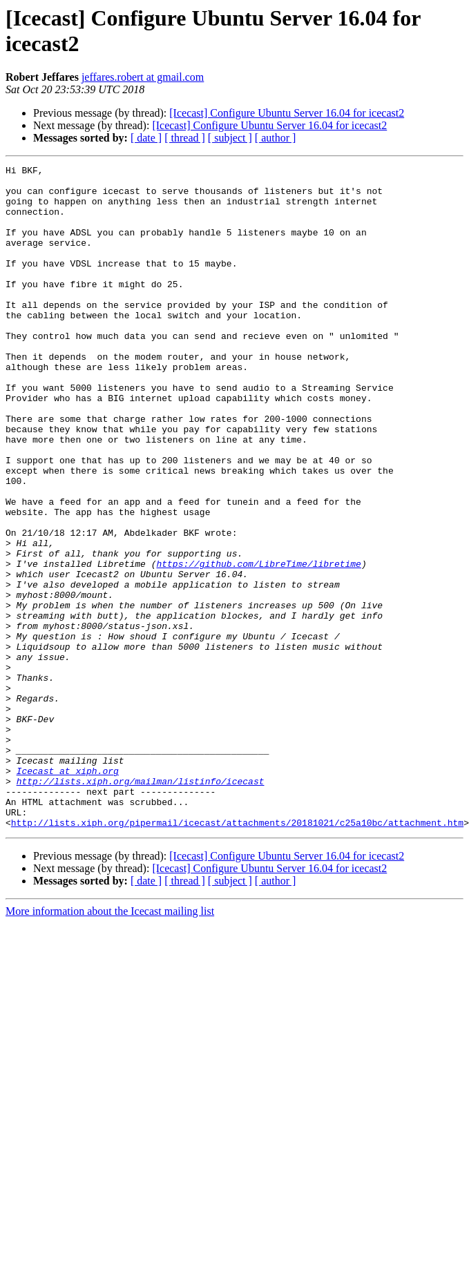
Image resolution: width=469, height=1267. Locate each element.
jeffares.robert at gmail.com (143, 77)
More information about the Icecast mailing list (110, 1044)
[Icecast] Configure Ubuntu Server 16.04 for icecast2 (286, 113)
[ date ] (146, 138)
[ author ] (275, 138)
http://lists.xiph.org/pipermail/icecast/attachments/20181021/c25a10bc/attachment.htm (237, 955)
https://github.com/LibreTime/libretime (258, 644)
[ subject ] (230, 138)
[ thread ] (184, 138)
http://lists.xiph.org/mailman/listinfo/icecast (141, 905)
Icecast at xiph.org (68, 893)
